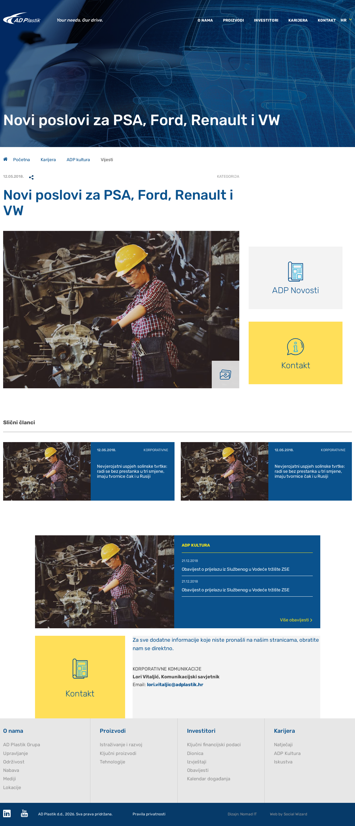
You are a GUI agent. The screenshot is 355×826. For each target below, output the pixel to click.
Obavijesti (198, 770)
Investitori (266, 20)
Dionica (195, 753)
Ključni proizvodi (118, 753)
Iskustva (283, 762)
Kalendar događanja (208, 779)
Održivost (13, 762)
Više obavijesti (296, 620)
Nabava (11, 770)
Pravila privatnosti (149, 814)
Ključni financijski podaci (214, 744)
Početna (16, 159)
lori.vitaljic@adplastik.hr (175, 684)
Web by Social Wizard (288, 814)
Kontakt (327, 20)
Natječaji (283, 744)
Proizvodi (233, 20)
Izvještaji (196, 762)
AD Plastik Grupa (21, 744)
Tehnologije (112, 762)
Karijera (298, 20)
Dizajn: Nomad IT (242, 814)
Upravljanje (15, 753)
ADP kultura (78, 159)
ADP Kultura (287, 753)
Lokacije (12, 787)
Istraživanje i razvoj (121, 744)
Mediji (9, 779)
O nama (205, 20)
